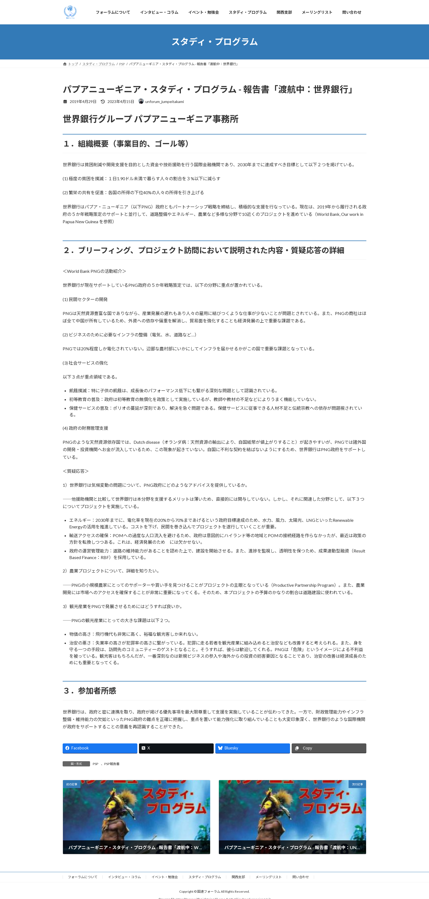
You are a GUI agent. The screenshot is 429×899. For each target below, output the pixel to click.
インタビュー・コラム (124, 877)
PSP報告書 (112, 764)
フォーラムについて (82, 877)
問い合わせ (300, 877)
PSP (95, 764)
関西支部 (238, 877)
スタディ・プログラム (205, 877)
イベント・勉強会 (165, 877)
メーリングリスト (269, 877)
